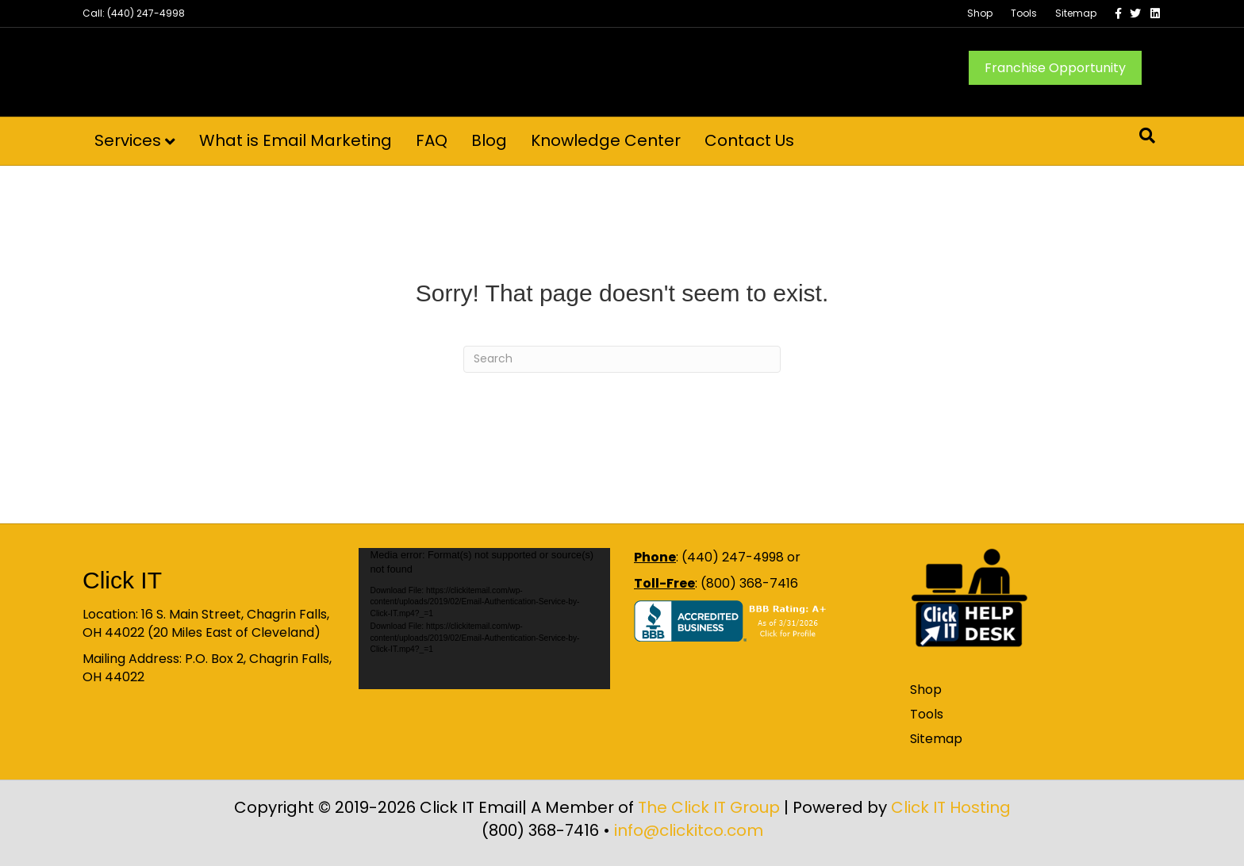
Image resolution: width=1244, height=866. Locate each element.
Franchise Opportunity (1055, 68)
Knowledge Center (606, 140)
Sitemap (1075, 13)
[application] (485, 619)
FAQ (431, 140)
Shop (980, 13)
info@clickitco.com (688, 830)
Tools (1024, 13)
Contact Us (749, 140)
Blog (489, 140)
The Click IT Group (709, 807)
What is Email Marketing (295, 140)
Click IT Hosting (951, 807)
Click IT (122, 580)
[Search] (1147, 135)
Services (127, 140)
